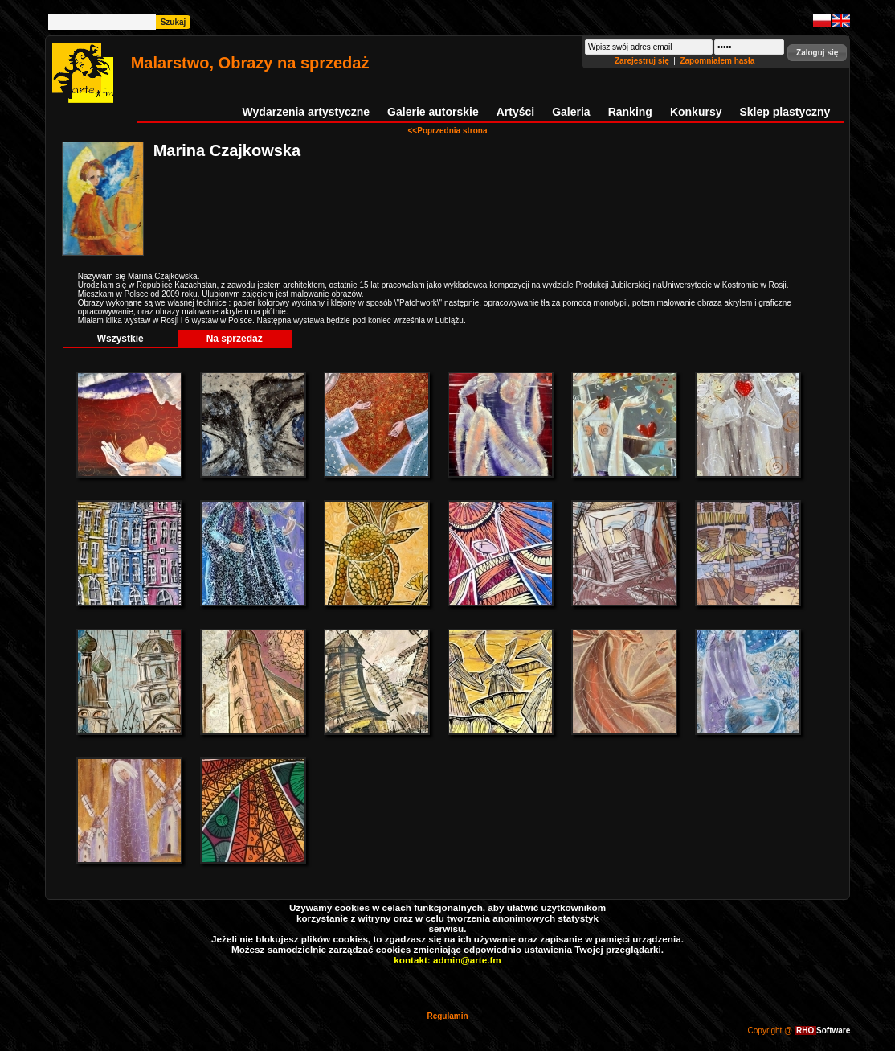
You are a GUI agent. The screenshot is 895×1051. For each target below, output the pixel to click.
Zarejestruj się (643, 60)
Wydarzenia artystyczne (306, 111)
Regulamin (447, 1016)
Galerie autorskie (433, 111)
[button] (817, 52)
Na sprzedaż (234, 338)
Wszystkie (120, 338)
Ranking (630, 111)
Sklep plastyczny (784, 111)
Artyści (515, 111)
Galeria (571, 111)
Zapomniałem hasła (717, 60)
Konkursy (696, 111)
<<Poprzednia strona (448, 130)
